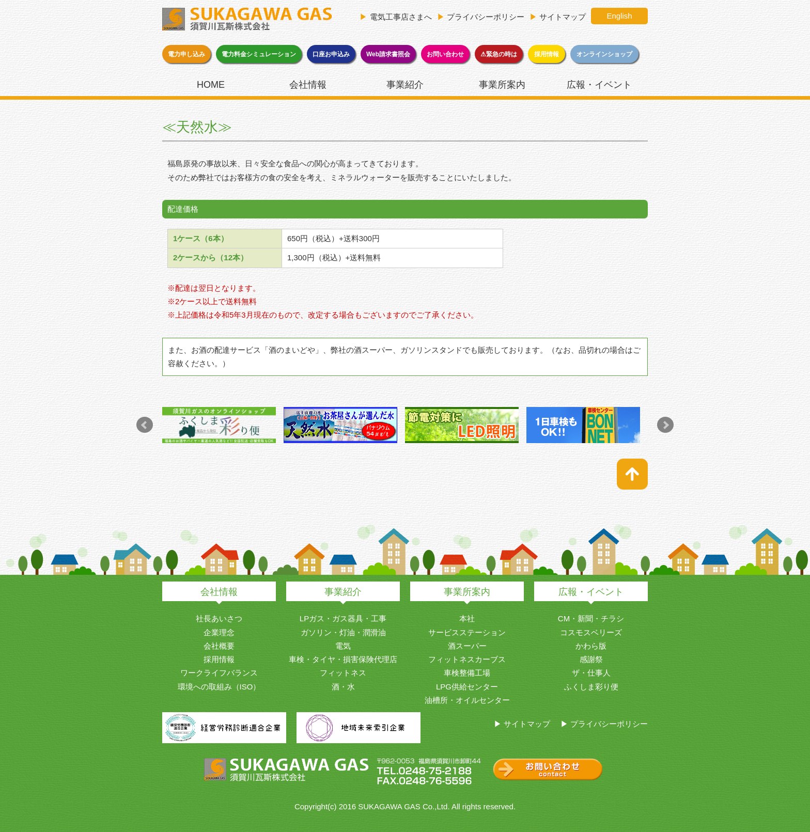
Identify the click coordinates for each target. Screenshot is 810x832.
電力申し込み (186, 54)
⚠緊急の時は (498, 54)
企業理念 (219, 632)
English (619, 15)
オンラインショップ (604, 54)
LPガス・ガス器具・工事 (343, 618)
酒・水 (343, 686)
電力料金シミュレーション (259, 54)
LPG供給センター (467, 686)
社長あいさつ (219, 618)
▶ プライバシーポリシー (604, 723)
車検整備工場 (467, 672)
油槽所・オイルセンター (467, 700)
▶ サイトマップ (522, 723)
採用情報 (546, 54)
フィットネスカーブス (467, 659)
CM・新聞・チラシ (591, 618)
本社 (467, 618)
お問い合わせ (445, 54)
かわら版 (590, 645)
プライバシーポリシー (485, 16)
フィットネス (343, 672)
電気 (343, 645)
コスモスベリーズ (591, 632)
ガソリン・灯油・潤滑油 (343, 632)
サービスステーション (467, 632)
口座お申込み (331, 54)
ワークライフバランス (219, 672)
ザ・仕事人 (591, 672)
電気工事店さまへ (401, 16)
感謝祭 (591, 659)
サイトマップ (562, 16)
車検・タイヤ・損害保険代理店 (343, 659)
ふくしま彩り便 (591, 686)
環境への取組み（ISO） (219, 686)
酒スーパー (467, 645)
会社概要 (219, 645)
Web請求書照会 (388, 54)
